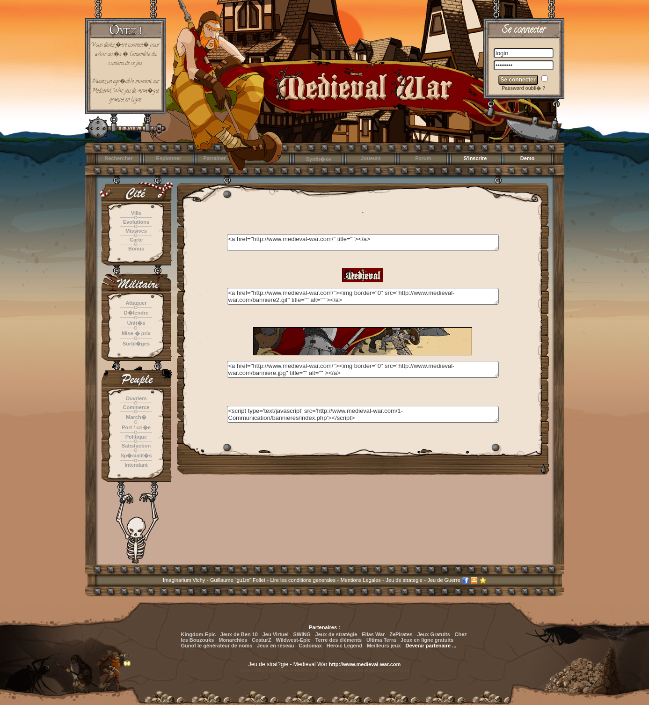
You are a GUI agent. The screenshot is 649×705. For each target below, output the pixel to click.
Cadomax (310, 645)
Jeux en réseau (276, 645)
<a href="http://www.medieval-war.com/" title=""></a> (363, 242)
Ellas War (373, 634)
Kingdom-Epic (198, 634)
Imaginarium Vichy (184, 580)
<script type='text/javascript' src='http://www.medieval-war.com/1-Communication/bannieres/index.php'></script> (363, 414)
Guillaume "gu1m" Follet (237, 580)
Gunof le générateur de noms (217, 645)
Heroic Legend (344, 645)
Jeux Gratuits (433, 634)
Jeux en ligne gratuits (427, 640)
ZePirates (401, 634)
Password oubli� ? (524, 88)
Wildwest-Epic (293, 640)
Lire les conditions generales (302, 580)
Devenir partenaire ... (430, 645)
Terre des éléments (338, 640)
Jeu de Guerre (443, 580)
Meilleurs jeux (384, 645)
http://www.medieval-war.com (365, 664)
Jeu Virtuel (276, 634)
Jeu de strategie (404, 580)
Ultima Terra (381, 640)
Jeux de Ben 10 (239, 634)
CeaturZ (261, 640)
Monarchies (233, 640)
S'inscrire (475, 158)
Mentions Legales (361, 580)
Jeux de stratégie (336, 634)
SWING (302, 634)
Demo (527, 158)
